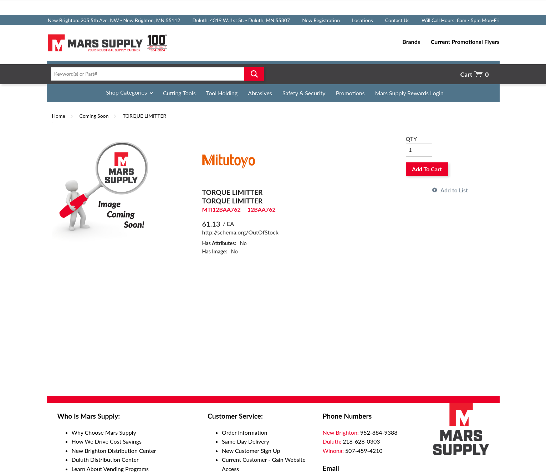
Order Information (244, 432)
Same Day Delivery (245, 441)
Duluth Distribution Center (105, 459)
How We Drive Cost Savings (107, 441)
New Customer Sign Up (251, 450)
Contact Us (397, 20)
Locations (362, 20)
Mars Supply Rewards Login (409, 93)
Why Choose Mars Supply (104, 432)
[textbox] (155, 74)
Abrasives (260, 93)
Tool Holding (222, 93)
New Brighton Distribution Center (114, 450)
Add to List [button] (454, 190)
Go (254, 74)
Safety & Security (304, 93)
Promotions (350, 93)
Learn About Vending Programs (110, 468)
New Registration (321, 20)
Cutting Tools (179, 93)
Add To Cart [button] (427, 169)
